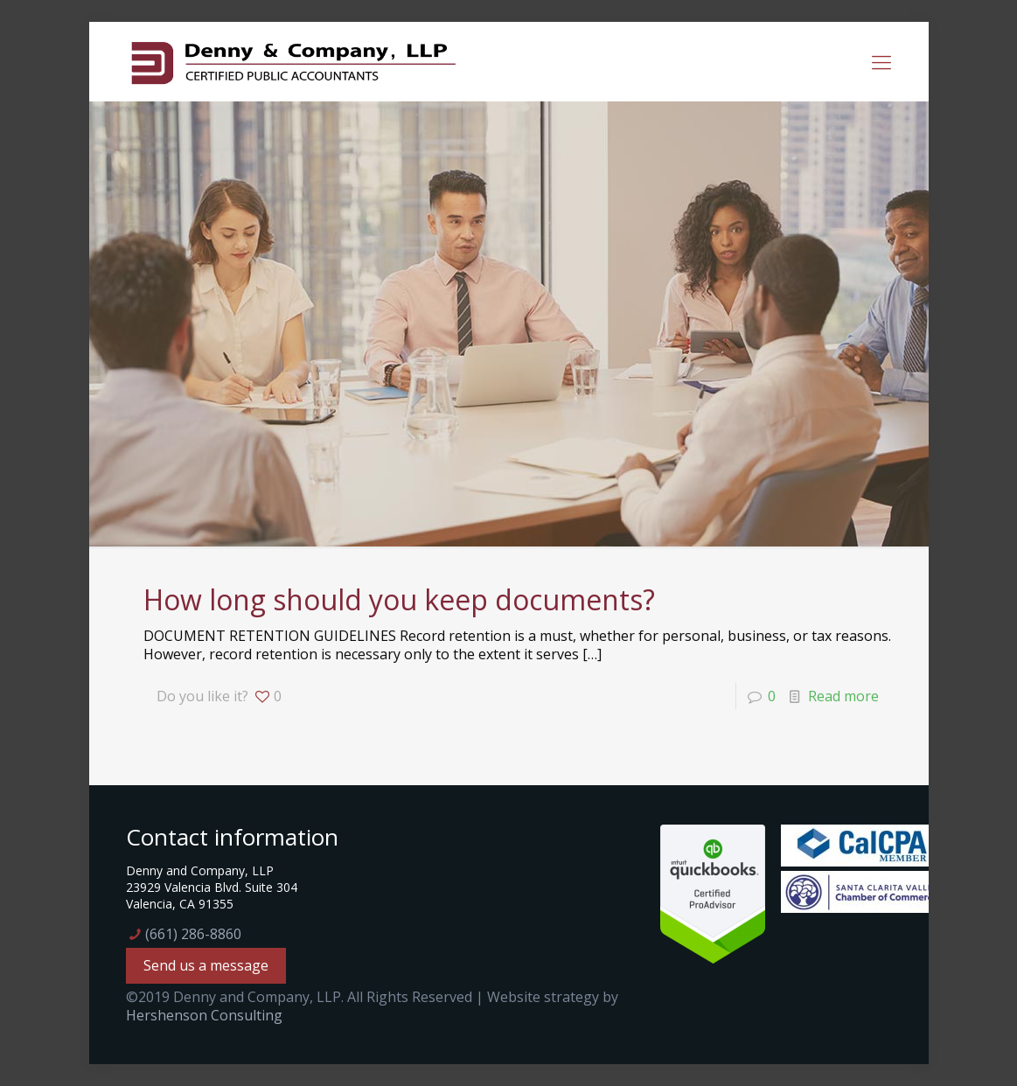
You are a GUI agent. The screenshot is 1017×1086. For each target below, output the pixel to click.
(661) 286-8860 (193, 933)
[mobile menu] (881, 61)
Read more (843, 696)
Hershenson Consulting (204, 1015)
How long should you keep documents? (399, 599)
